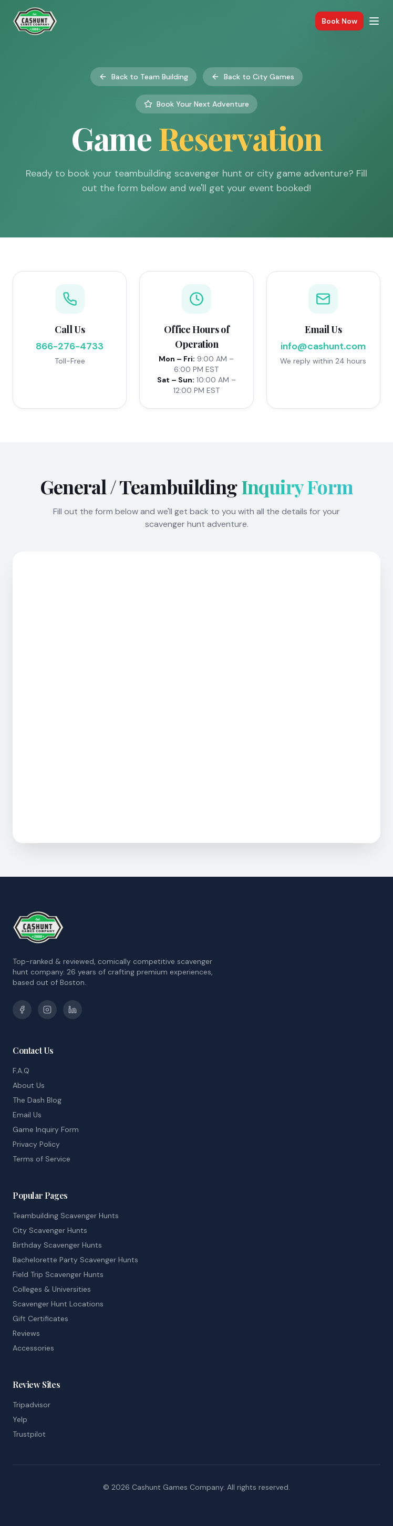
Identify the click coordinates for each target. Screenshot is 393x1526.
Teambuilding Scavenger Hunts (66, 1215)
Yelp (20, 1419)
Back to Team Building (143, 76)
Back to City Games (252, 76)
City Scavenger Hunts (50, 1230)
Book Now (339, 21)
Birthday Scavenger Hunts (57, 1245)
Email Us (27, 1114)
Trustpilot (29, 1434)
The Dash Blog (37, 1100)
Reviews (26, 1333)
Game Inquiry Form (46, 1129)
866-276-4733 (70, 346)
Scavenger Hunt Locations (58, 1304)
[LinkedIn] (72, 1009)
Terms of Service (41, 1159)
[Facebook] (22, 1009)
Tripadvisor (31, 1404)
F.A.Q (21, 1070)
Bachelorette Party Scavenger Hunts (75, 1259)
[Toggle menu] (374, 21)
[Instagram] (47, 1009)
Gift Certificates (40, 1318)
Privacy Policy (36, 1144)
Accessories (33, 1348)
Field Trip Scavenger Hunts (58, 1274)
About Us (29, 1085)
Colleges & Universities (52, 1289)
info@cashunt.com (323, 346)
